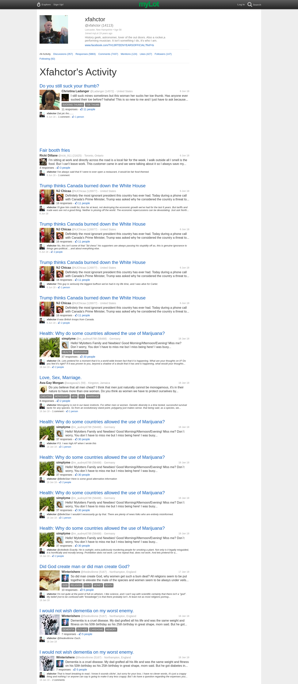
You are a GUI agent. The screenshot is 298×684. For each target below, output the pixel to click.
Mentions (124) (129, 54)
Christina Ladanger (76, 91)
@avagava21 (72, 382)
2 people (58, 252)
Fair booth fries (55, 150)
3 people (65, 167)
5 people (89, 589)
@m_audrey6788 (86, 338)
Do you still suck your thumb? (69, 85)
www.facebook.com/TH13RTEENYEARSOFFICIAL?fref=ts (119, 45)
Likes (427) (146, 54)
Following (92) (47, 58)
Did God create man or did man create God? (85, 566)
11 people (89, 109)
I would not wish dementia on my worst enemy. (87, 610)
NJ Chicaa (63, 191)
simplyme (69, 338)
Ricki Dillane (49, 155)
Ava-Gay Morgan (52, 382)
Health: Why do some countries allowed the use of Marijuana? (102, 333)
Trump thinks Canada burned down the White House (93, 185)
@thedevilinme (89, 571)
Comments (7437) (108, 54)
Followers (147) (163, 54)
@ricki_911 (65, 155)
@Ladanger (97, 91)
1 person (79, 117)
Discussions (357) (63, 54)
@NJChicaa (79, 191)
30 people (89, 356)
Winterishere (71, 571)
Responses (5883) (85, 54)
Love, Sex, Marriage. (61, 377)
